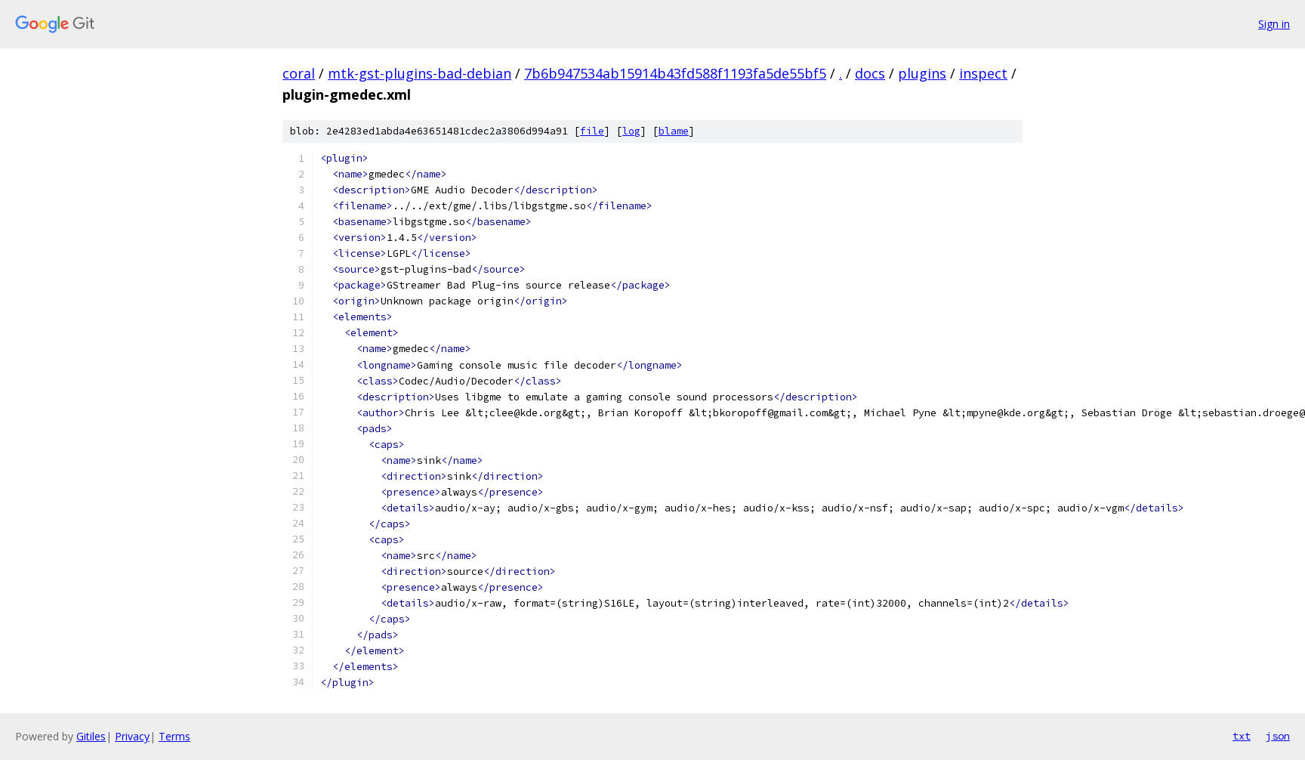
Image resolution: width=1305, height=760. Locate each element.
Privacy (132, 736)
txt (1241, 736)
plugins (922, 73)
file (592, 131)
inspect (983, 73)
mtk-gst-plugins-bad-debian (419, 73)
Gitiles (91, 736)
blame (674, 131)
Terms (174, 736)
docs (870, 73)
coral (298, 73)
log (631, 131)
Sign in (1274, 24)
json (1278, 736)
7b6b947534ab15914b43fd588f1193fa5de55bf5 (675, 73)
